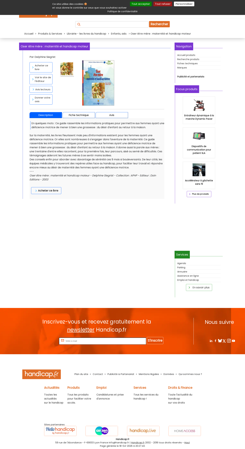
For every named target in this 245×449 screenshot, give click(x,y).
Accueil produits (186, 55)
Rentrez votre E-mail (45, 341)
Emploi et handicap (188, 280)
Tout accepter (141, 4)
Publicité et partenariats (190, 76)
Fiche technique (79, 115)
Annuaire (182, 271)
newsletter (81, 329)
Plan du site (81, 374)
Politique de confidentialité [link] (122, 11)
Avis (111, 115)
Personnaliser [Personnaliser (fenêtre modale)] (184, 4)
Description (45, 115)
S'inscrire (155, 340)
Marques (182, 67)
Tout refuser (163, 4)
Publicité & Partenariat (120, 374)
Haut (187, 442)
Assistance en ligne (188, 275)
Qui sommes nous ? (190, 374)
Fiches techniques (187, 63)
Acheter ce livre (39, 67)
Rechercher (159, 24)
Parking (181, 267)
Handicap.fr (138, 442)
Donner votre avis (40, 99)
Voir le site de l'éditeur (41, 79)
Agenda (181, 263)
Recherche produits (188, 59)
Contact (98, 374)
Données (168, 374)
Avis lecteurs (40, 89)
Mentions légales (149, 374)
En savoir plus (198, 287)
